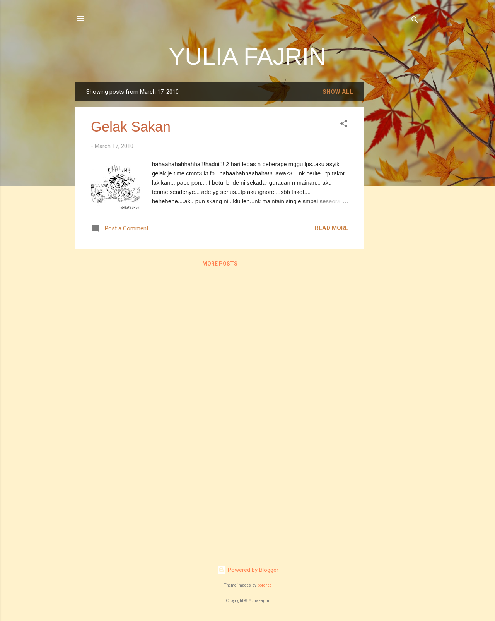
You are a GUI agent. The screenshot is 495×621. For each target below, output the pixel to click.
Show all (338, 91)
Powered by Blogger (247, 569)
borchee (264, 585)
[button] (343, 125)
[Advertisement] (395, 198)
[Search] (415, 21)
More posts (219, 264)
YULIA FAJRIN (247, 56)
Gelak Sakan (131, 127)
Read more (331, 228)
